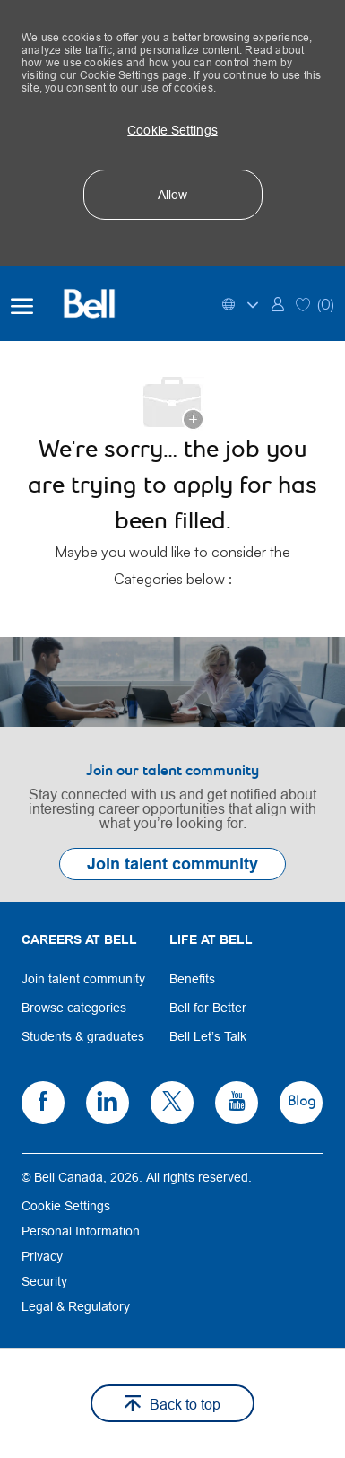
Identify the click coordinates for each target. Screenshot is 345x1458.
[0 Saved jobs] (315, 302)
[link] (278, 302)
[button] (173, 130)
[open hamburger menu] (22, 303)
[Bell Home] (100, 303)
